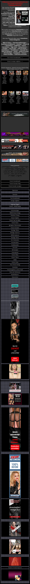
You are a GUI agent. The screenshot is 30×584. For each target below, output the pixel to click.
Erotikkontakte (15, 245)
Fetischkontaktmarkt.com (20, 173)
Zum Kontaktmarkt (15, 198)
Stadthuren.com (11, 176)
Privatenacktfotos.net (9, 169)
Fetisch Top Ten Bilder (15, 220)
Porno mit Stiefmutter (15, 272)
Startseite (15, 194)
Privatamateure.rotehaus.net (7, 167)
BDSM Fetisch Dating (15, 213)
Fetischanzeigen (15, 210)
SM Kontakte (15, 250)
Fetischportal (15, 252)
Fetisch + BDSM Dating (15, 206)
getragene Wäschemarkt (15, 225)
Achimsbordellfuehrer (9, 173)
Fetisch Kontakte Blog (15, 183)
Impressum (15, 190)
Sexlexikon (15, 267)
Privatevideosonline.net (8, 171)
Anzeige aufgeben (15, 200)
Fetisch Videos (15, 257)
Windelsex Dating (15, 215)
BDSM (15, 259)
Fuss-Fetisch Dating (15, 264)
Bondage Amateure (15, 232)
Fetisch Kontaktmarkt (15, 181)
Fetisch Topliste (15, 217)
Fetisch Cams (15, 262)
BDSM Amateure (15, 235)
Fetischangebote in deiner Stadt (15, 269)
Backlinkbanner (15, 274)
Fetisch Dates (15, 222)
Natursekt (15, 247)
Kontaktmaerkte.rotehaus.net (20, 171)
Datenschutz (15, 277)
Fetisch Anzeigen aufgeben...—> (15, 61)
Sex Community (15, 240)
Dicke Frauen (18, 176)
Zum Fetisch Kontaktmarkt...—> (15, 57)
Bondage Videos (15, 230)
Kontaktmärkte (15, 242)
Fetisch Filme (15, 254)
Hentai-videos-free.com (20, 169)
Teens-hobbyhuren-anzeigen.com (21, 167)
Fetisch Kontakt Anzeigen (15, 186)
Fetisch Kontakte (15, 227)
